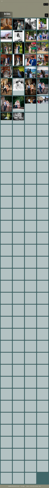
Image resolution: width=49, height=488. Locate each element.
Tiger (40, 486)
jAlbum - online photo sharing (32, 486)
